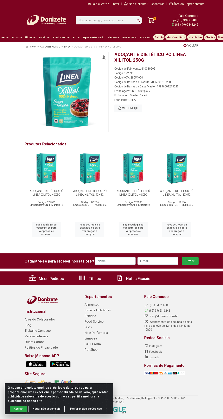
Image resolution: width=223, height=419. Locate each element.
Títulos (90, 278)
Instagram (153, 346)
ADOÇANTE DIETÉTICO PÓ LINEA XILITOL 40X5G (46, 192)
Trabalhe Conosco (36, 330)
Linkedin (152, 357)
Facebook (153, 351)
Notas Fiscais (133, 278)
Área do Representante (187, 3)
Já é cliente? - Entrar (103, 3)
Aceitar (18, 408)
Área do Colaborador (38, 319)
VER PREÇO (128, 108)
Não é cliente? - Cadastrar (144, 3)
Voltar (190, 45)
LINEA (132, 99)
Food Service (93, 321)
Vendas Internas (35, 335)
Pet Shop (90, 348)
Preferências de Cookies (86, 408)
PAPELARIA (92, 342)
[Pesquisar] (138, 20)
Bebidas (90, 315)
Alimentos (91, 304)
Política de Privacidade (39, 346)
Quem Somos (33, 341)
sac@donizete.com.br (161, 316)
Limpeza (90, 337)
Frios (88, 326)
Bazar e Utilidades (96, 310)
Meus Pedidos (46, 278)
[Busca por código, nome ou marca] (105, 20)
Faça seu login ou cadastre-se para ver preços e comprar (46, 229)
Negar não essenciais (47, 408)
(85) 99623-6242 (185, 24)
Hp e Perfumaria (95, 331)
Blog (27, 325)
